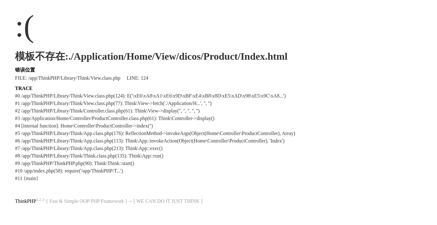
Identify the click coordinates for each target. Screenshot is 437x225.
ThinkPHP (25, 201)
